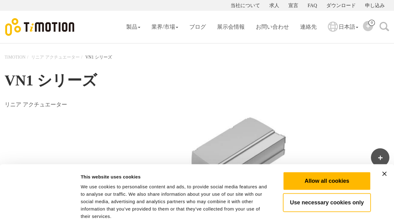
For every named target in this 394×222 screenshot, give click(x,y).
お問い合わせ (272, 27)
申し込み (375, 5)
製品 (133, 27)
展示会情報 (231, 27)
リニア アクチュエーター (55, 57)
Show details (323, 209)
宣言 (293, 5)
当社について (245, 5)
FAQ (312, 5)
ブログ (197, 27)
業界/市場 (164, 27)
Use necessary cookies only (327, 171)
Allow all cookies (326, 149)
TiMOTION (15, 57)
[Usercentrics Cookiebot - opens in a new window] (40, 210)
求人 (274, 5)
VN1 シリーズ (98, 57)
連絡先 (308, 27)
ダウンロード (341, 5)
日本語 (343, 31)
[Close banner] (384, 142)
